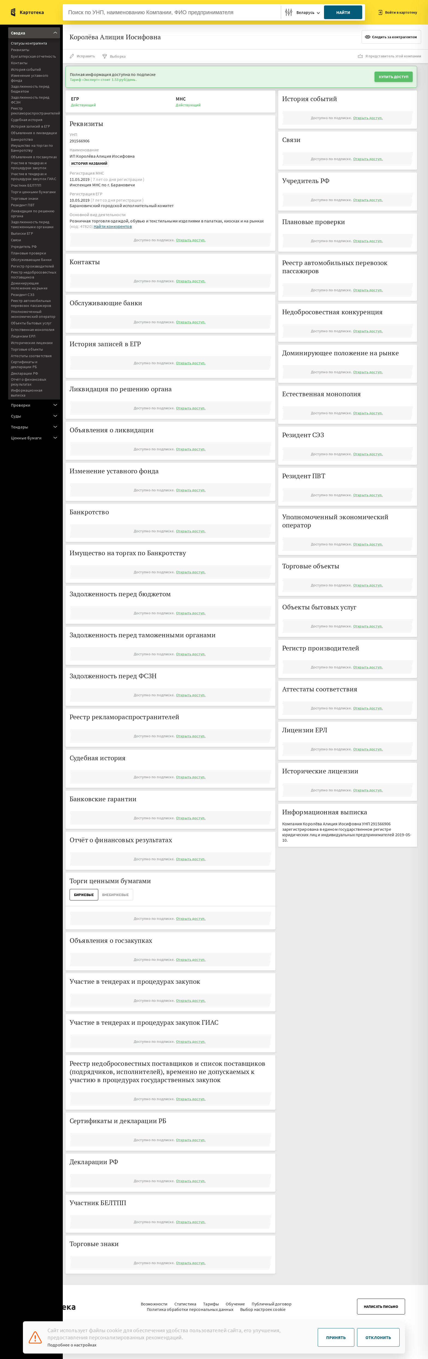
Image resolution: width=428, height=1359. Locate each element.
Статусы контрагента (29, 43)
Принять (336, 1337)
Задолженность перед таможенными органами (32, 224)
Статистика (185, 1301)
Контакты (19, 62)
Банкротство (22, 139)
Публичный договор (272, 1301)
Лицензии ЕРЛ (23, 336)
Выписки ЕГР (22, 233)
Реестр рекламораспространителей (35, 111)
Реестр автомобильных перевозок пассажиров (31, 303)
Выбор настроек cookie (263, 1306)
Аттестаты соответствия (31, 355)
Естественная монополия (33, 329)
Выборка (114, 56)
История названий (89, 163)
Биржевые (84, 894)
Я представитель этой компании (389, 56)
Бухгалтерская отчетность (33, 56)
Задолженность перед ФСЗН (30, 100)
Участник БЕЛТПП (26, 185)
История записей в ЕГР (30, 126)
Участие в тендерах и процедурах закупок (29, 165)
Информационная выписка (26, 393)
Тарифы (211, 1301)
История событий (26, 69)
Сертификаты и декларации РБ (24, 364)
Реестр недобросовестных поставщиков (33, 275)
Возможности (154, 1301)
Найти (343, 12)
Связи (16, 239)
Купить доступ (393, 76)
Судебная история (27, 119)
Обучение (235, 1301)
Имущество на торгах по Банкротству (32, 148)
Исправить (82, 56)
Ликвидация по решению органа (32, 213)
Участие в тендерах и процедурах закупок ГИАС (33, 176)
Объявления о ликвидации (34, 132)
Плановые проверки (28, 253)
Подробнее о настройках (72, 1345)
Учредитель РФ (24, 246)
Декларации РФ (24, 373)
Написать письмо (381, 1303)
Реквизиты (20, 49)
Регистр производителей (32, 266)
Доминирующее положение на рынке (29, 285)
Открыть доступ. (191, 240)
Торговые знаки (24, 198)
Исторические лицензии (32, 342)
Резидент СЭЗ (22, 294)
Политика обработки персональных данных (190, 1306)
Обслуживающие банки (31, 259)
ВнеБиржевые (115, 894)
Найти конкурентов (113, 226)
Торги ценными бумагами (33, 191)
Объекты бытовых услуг (31, 323)
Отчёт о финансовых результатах (28, 382)
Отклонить (378, 1337)
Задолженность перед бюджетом (30, 89)
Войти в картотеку (398, 12)
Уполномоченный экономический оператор (33, 314)
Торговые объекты (27, 349)
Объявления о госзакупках (34, 156)
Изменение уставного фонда (29, 78)
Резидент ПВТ (23, 204)
